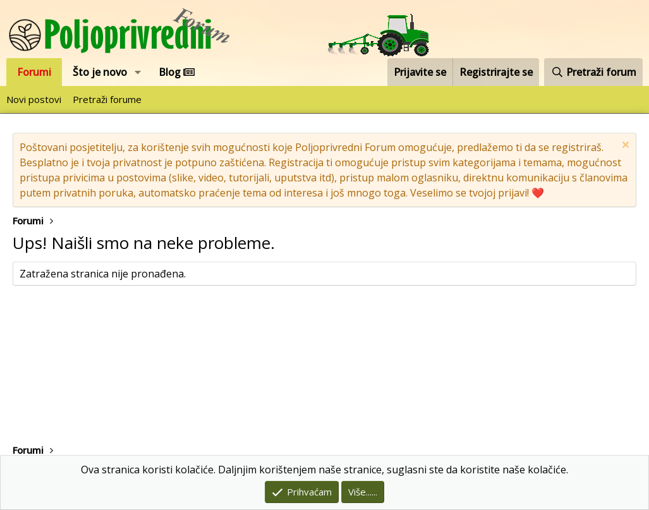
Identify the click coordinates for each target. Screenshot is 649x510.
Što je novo (100, 72)
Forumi (34, 72)
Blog (177, 72)
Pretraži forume (107, 99)
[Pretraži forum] (593, 72)
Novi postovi (33, 99)
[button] (138, 72)
